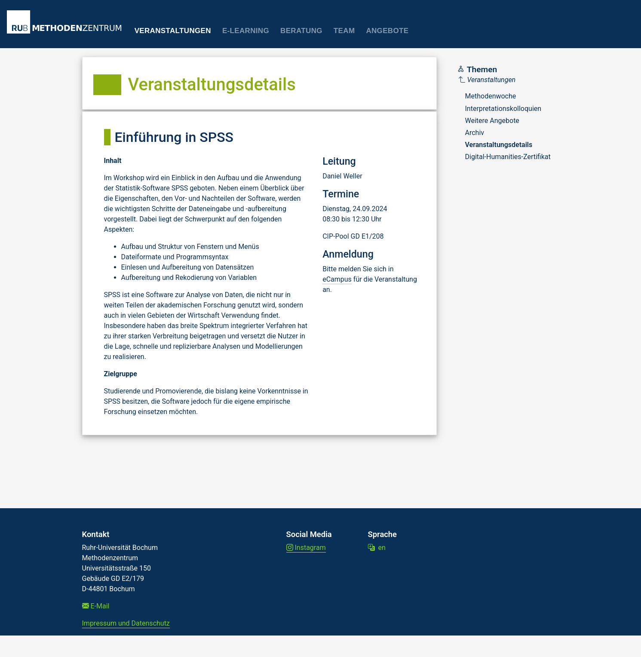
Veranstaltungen (173, 31)
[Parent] (505, 80)
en (377, 547)
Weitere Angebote (492, 121)
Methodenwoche (490, 96)
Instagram (306, 547)
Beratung (301, 31)
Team (344, 31)
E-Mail (96, 606)
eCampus (337, 279)
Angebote (387, 31)
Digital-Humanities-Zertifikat (508, 157)
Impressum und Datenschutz (126, 623)
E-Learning (245, 31)
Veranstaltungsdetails (499, 145)
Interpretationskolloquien (503, 108)
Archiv (475, 133)
